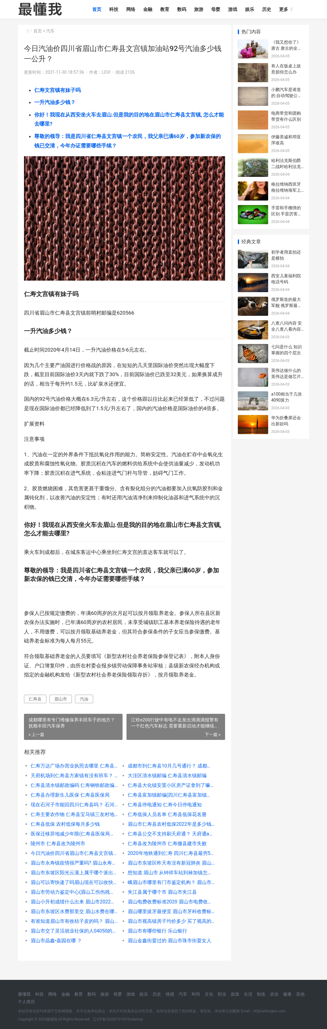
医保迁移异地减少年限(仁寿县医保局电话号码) (73, 841)
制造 (261, 994)
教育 (165, 9)
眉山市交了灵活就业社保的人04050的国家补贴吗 (73, 938)
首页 (98, 9)
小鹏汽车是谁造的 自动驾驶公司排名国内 (286, 95)
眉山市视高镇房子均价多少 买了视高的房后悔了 (168, 928)
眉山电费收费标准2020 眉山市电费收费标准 (168, 909)
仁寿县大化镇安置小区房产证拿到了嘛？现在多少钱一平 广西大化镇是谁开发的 (168, 792)
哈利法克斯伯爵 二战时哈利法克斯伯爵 (286, 166)
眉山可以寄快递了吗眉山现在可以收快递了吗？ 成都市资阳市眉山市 (73, 889)
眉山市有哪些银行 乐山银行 (155, 938)
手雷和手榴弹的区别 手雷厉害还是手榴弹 (286, 213)
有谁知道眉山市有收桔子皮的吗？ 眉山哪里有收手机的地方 (73, 928)
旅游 (199, 9)
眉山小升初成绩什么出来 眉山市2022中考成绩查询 (73, 909)
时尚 (196, 994)
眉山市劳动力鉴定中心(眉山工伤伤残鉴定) (73, 899)
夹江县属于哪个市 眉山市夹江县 (160, 899)
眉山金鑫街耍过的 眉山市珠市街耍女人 (167, 947)
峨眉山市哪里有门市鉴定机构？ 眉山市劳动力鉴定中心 (168, 889)
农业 (274, 994)
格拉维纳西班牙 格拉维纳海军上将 (286, 190)
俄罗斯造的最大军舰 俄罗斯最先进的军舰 (286, 305)
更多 (284, 9)
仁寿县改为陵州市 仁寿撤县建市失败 (165, 850)
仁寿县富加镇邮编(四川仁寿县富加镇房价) (168, 802)
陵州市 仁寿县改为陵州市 (58, 850)
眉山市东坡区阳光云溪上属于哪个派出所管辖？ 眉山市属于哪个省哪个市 (73, 879)
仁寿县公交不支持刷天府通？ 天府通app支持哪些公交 (168, 841)
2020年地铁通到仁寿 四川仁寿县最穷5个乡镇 (168, 860)
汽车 (50, 31)
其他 (300, 994)
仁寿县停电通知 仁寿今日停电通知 (163, 812)
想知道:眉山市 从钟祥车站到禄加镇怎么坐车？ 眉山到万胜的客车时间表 (168, 879)
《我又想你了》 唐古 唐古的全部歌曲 (286, 48)
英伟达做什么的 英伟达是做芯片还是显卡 (286, 376)
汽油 (84, 705)
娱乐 (250, 9)
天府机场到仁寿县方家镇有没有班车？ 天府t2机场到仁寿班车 (73, 782)
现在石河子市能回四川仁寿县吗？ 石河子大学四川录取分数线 (73, 812)
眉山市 (60, 705)
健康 (287, 994)
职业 (222, 994)
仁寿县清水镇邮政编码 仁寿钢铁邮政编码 (73, 792)
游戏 (233, 9)
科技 (115, 9)
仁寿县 (35, 705)
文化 (209, 994)
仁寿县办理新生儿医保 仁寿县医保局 (70, 802)
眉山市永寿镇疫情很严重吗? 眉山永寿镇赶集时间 (73, 870)
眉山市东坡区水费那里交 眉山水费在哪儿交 (73, 918)
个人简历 (26, 1001)
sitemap (136, 1019)
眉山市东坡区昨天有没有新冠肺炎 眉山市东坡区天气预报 (168, 870)
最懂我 (24, 994)
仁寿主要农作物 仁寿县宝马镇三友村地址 (73, 821)
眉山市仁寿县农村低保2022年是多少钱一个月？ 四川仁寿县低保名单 (168, 831)
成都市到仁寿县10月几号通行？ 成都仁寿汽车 (168, 773)
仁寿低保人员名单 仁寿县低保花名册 (165, 821)
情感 (170, 994)
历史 (267, 9)
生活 (248, 994)
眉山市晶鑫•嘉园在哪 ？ (56, 947)
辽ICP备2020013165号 (111, 1019)
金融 (148, 9)
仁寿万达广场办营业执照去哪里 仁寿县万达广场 (73, 773)
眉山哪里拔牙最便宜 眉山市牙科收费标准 (168, 918)
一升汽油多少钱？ (55, 102)
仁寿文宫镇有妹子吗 (57, 90)
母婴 (216, 9)
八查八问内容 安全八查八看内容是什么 (286, 329)
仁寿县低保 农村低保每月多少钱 (65, 831)
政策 (235, 994)
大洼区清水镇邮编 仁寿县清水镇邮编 (165, 782)
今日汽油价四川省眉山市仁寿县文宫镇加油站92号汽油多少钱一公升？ (73, 860)
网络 (132, 9)
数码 (182, 9)
